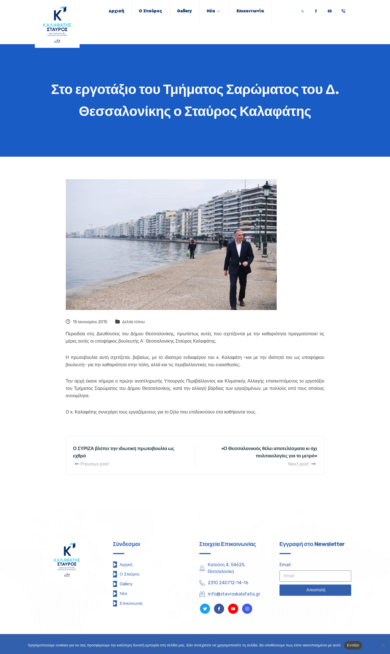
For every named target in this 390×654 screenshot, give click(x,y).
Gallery (184, 11)
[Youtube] (329, 9)
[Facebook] (316, 9)
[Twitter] (302, 9)
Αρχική (111, 11)
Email (285, 564)
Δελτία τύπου (133, 322)
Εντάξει (353, 645)
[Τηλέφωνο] (343, 9)
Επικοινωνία (255, 11)
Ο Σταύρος (148, 11)
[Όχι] (383, 645)
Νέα (215, 11)
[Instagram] (247, 608)
